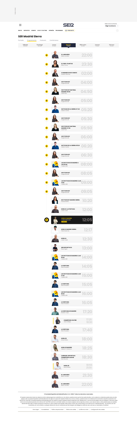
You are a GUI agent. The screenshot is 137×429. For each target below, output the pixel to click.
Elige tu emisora (110, 26)
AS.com (87, 414)
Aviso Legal (36, 409)
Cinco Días (72, 416)
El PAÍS (48, 414)
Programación (31, 40)
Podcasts (71, 30)
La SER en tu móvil (83, 409)
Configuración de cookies (98, 409)
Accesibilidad (45, 409)
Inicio (20, 30)
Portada (21, 40)
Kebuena (99, 416)
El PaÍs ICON (71, 419)
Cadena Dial (78, 416)
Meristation (95, 419)
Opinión (51, 30)
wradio (65, 416)
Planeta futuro (92, 416)
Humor (33, 30)
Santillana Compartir (73, 414)
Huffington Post (50, 416)
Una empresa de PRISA (33, 415)
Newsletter (113, 30)
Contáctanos (54, 40)
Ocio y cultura (42, 30)
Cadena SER (68, 25)
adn (93, 414)
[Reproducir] (46, 55)
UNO (60, 416)
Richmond (47, 419)
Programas (59, 30)
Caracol (100, 414)
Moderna (56, 419)
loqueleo (87, 419)
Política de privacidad (57, 409)
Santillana (63, 414)
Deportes (27, 30)
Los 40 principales (55, 414)
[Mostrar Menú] (20, 25)
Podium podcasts (64, 419)
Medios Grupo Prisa (33, 420)
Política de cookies (71, 409)
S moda (79, 419)
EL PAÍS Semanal (84, 416)
